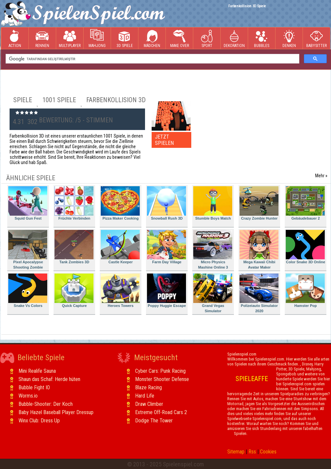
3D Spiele (125, 38)
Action (15, 38)
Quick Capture (74, 291)
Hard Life (144, 396)
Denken (289, 38)
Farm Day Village (166, 247)
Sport (207, 38)
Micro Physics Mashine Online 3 (212, 249)
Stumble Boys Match (212, 203)
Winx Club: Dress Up (39, 420)
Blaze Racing (148, 387)
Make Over (179, 38)
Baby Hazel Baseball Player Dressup (55, 412)
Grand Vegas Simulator (212, 293)
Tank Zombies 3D (74, 247)
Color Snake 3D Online (305, 247)
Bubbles (261, 38)
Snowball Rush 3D (166, 203)
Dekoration (234, 38)
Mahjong (97, 38)
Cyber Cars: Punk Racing (160, 371)
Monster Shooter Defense (162, 379)
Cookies (268, 451)
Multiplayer (70, 38)
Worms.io (28, 396)
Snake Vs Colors (27, 291)
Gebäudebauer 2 (305, 203)
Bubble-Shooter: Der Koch (45, 404)
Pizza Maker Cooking (120, 203)
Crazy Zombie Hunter (258, 203)
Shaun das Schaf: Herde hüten (49, 379)
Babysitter (316, 38)
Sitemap (235, 451)
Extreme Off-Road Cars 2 (161, 412)
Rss (252, 451)
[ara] (152, 59)
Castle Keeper (120, 247)
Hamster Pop (305, 291)
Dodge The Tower (154, 420)
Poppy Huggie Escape (166, 291)
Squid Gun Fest (27, 203)
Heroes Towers (120, 291)
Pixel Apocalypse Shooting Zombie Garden (27, 250)
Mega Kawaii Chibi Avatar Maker (258, 249)
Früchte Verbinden (74, 203)
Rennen (42, 38)
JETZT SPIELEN (164, 140)
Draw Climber (149, 404)
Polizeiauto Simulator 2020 (258, 293)
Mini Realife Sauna (37, 371)
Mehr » (321, 175)
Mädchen (152, 38)
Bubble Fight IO (34, 387)
